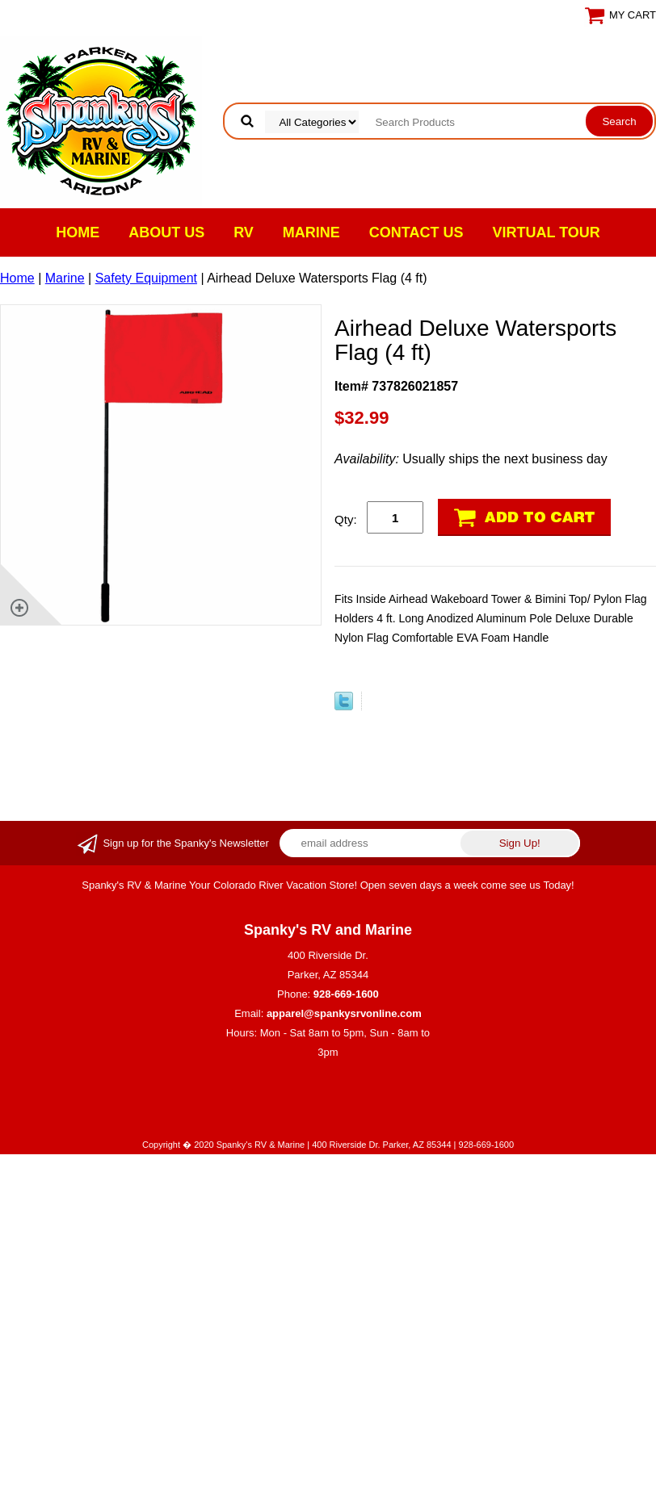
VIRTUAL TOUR (546, 232)
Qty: (345, 519)
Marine (311, 232)
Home (77, 232)
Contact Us (416, 232)
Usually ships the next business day (471, 459)
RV (243, 232)
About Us (166, 232)
